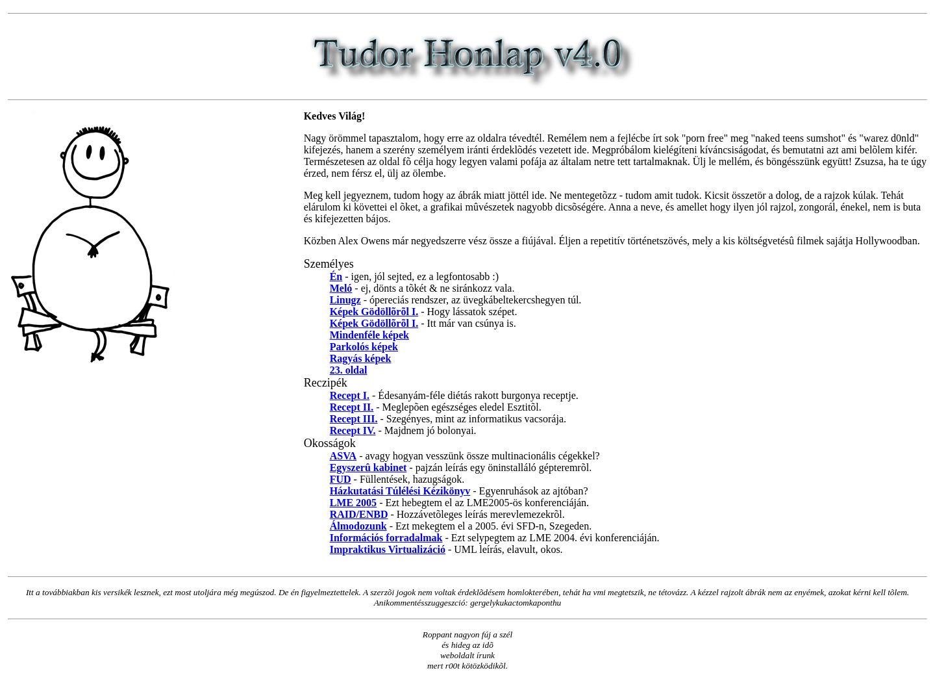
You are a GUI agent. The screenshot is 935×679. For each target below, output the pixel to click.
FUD (340, 479)
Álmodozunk (358, 526)
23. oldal (349, 370)
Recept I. (349, 395)
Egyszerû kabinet (368, 467)
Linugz (345, 299)
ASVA (343, 455)
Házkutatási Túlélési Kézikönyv (400, 490)
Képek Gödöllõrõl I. (374, 311)
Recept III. (354, 418)
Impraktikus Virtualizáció (387, 549)
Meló (341, 288)
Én (336, 276)
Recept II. (352, 407)
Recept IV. (353, 430)
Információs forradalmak (386, 537)
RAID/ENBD (359, 514)
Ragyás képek (361, 358)
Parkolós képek (364, 346)
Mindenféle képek (369, 334)
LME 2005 (353, 502)
